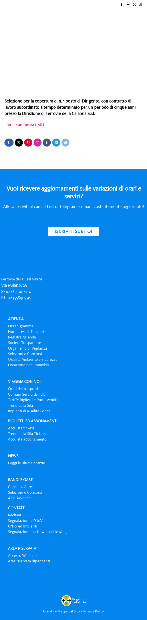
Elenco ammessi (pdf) (24, 124)
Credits (48, 611)
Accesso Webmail (22, 555)
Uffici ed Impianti (22, 526)
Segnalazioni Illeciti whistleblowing (37, 531)
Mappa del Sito (69, 611)
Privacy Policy (93, 611)
